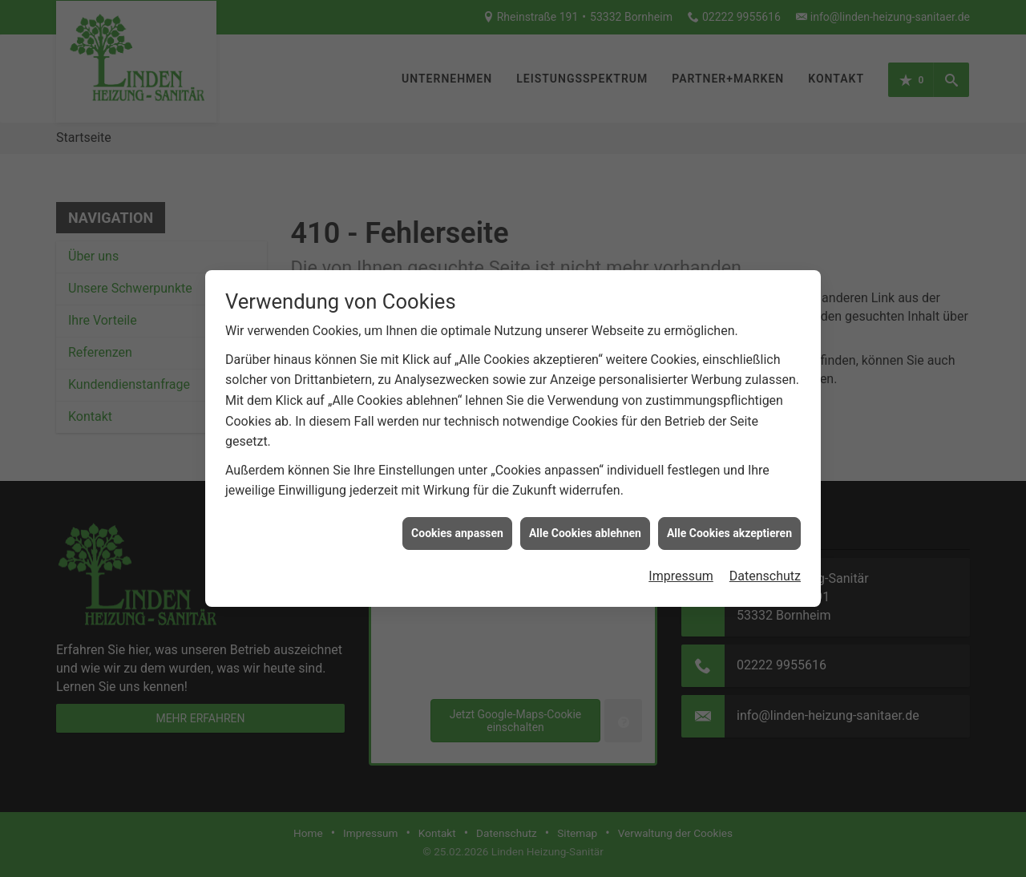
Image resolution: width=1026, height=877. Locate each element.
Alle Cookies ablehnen (585, 527)
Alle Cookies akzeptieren (729, 527)
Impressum (680, 570)
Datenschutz (765, 570)
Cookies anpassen (457, 527)
